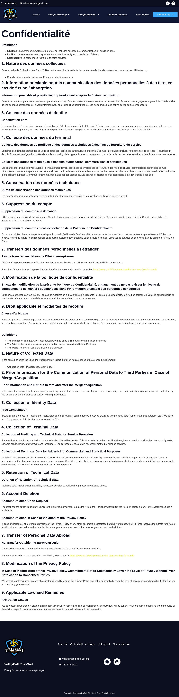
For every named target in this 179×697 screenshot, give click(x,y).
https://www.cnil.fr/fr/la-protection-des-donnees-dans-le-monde (125, 269)
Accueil (36, 15)
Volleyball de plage (59, 14)
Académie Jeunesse (117, 15)
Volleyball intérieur (88, 14)
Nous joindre (142, 15)
